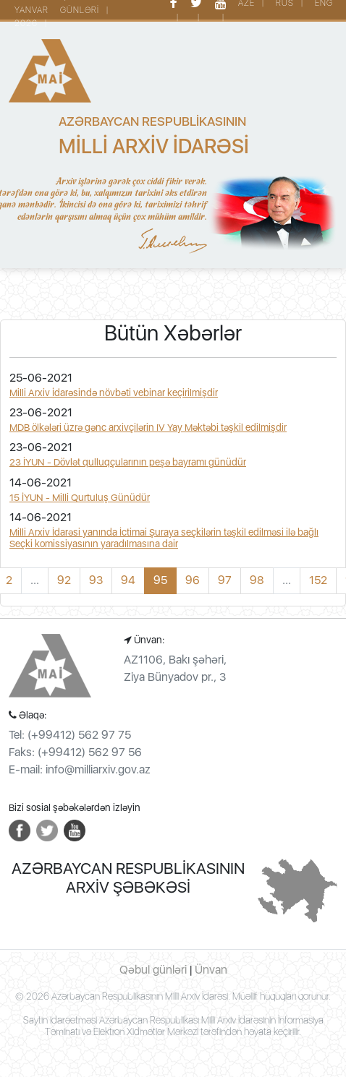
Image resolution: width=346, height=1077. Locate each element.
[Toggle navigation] (29, 295)
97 (225, 580)
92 (64, 580)
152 (318, 580)
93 (96, 580)
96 (192, 580)
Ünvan (211, 970)
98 (257, 580)
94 (128, 580)
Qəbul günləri (153, 970)
